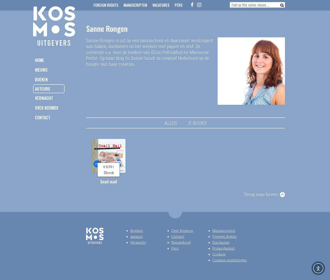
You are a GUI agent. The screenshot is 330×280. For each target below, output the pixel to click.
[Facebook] (192, 4)
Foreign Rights (105, 5)
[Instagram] (199, 4)
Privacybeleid (223, 248)
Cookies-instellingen (229, 260)
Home (39, 60)
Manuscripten (135, 5)
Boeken (41, 79)
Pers (178, 5)
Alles (170, 123)
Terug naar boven (261, 194)
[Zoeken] (280, 5)
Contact (42, 117)
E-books (198, 123)
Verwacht (44, 98)
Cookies (219, 254)
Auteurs (42, 89)
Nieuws (41, 70)
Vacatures (160, 5)
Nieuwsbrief (181, 242)
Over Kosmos (46, 108)
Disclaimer (221, 242)
